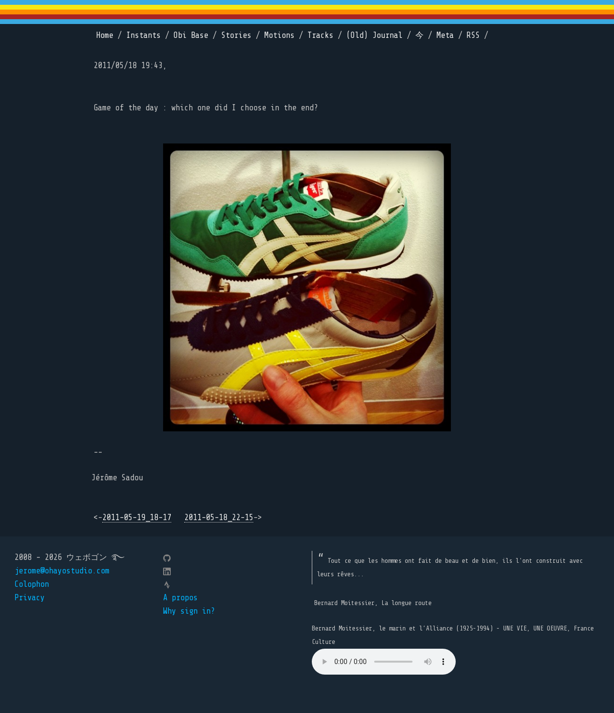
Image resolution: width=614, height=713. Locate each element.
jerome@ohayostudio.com (61, 570)
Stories (236, 35)
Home (104, 35)
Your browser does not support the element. (384, 662)
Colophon (31, 584)
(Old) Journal (374, 35)
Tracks (320, 35)
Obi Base (191, 35)
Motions (279, 35)
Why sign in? (189, 611)
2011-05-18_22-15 (218, 517)
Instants (143, 35)
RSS (473, 35)
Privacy (29, 597)
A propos (180, 597)
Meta (445, 35)
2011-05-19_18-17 (136, 517)
